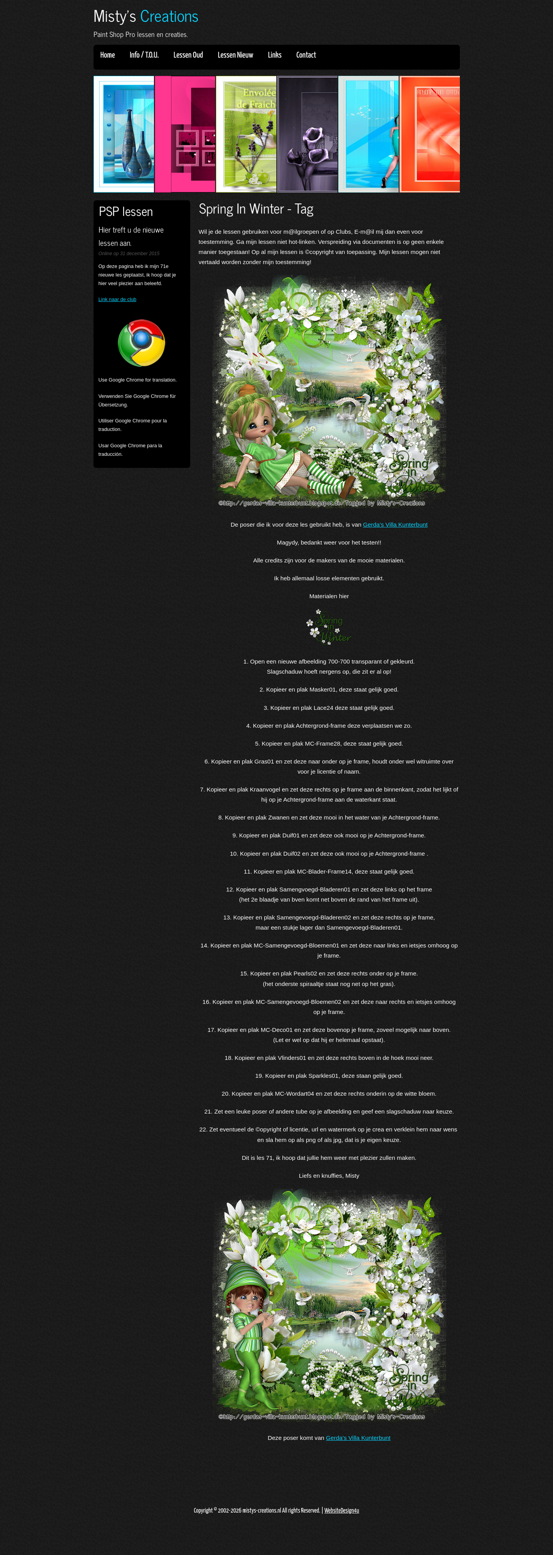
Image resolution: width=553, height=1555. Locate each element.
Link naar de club (117, 299)
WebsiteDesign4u (341, 1511)
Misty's (146, 15)
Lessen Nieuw (238, 55)
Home (108, 55)
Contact (306, 55)
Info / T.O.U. (144, 55)
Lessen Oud (191, 55)
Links (277, 55)
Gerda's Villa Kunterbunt (395, 524)
